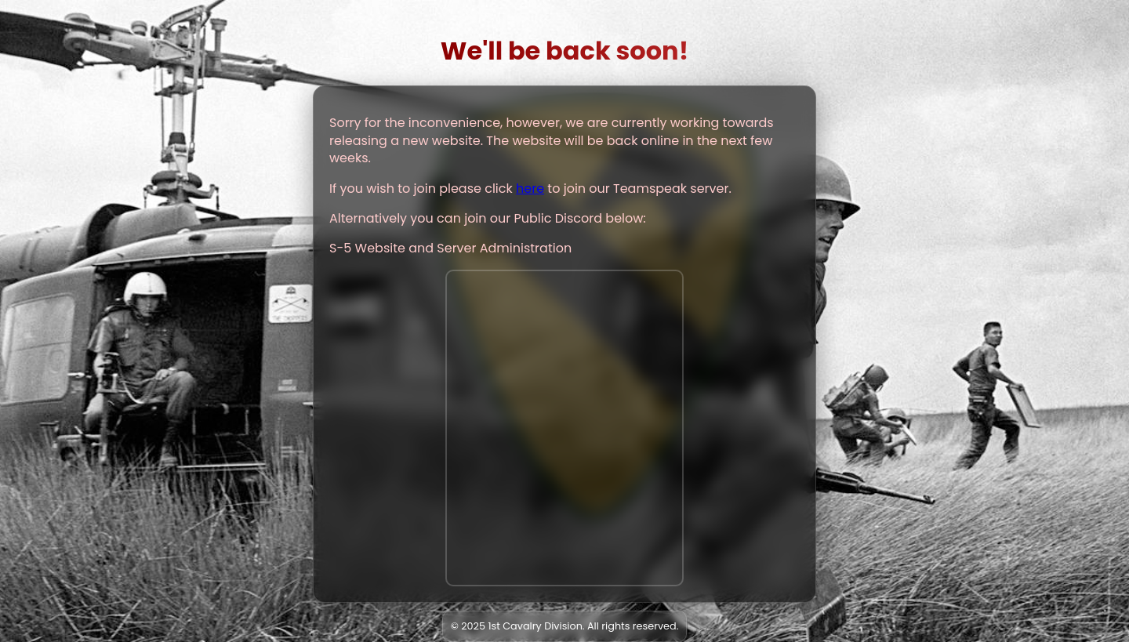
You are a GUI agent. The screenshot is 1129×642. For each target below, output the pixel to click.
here (530, 189)
